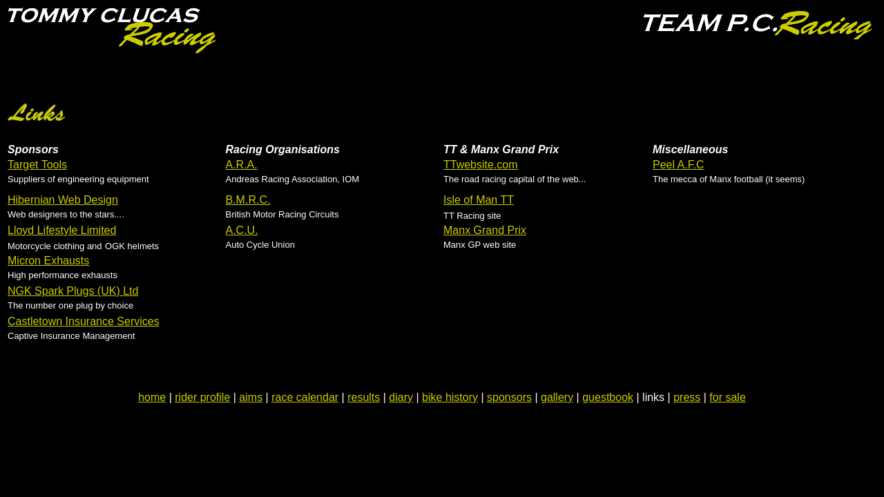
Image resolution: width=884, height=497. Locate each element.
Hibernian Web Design (63, 200)
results (363, 397)
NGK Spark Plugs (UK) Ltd (73, 291)
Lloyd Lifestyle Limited (62, 230)
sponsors (509, 397)
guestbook (607, 397)
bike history (450, 397)
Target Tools (37, 164)
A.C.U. (242, 230)
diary (401, 397)
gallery (557, 397)
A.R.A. (242, 164)
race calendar (304, 397)
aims (250, 397)
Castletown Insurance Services (84, 321)
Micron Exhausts (48, 260)
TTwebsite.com (480, 164)
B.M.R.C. (248, 200)
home (152, 397)
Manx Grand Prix (484, 230)
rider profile (202, 397)
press (686, 397)
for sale (727, 397)
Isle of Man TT (478, 200)
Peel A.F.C (678, 164)
